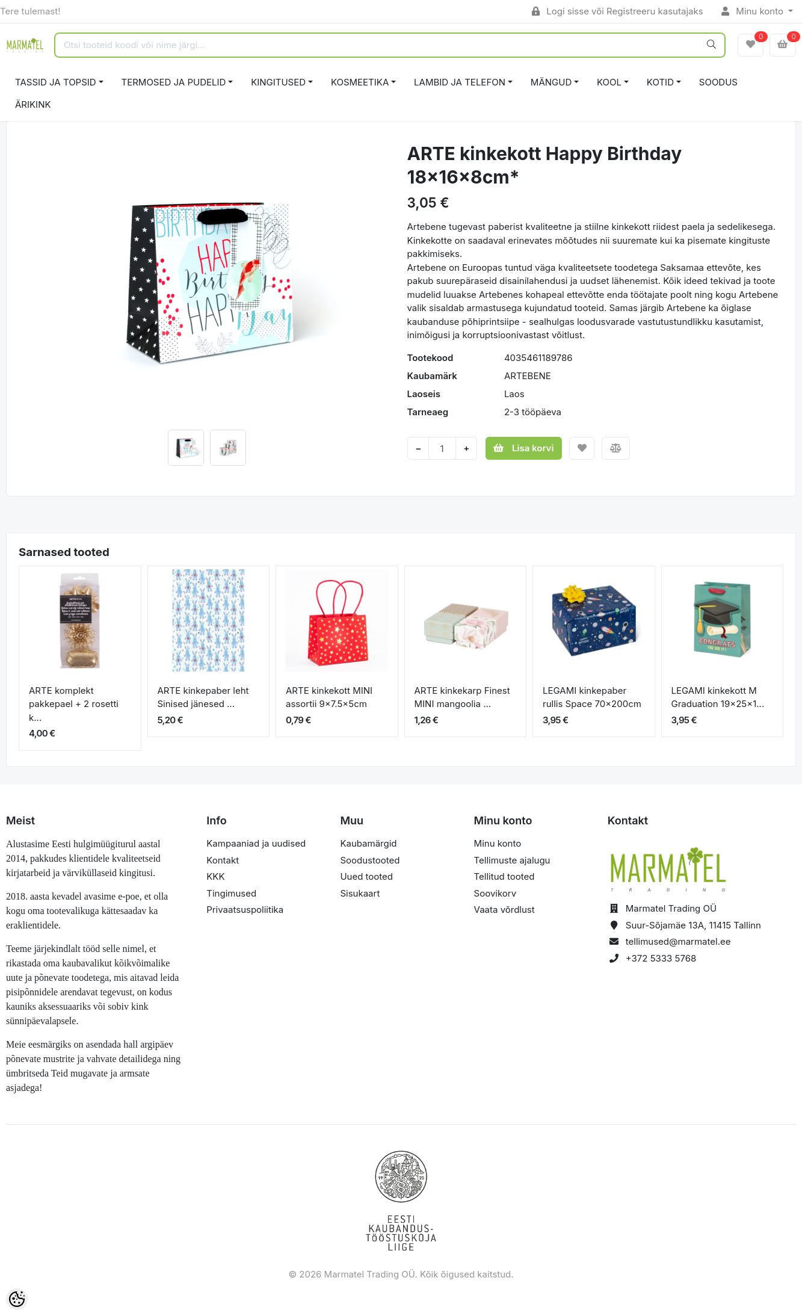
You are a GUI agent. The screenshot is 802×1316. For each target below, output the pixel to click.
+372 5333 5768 (661, 958)
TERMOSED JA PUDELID (174, 82)
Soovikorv (495, 893)
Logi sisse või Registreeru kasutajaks (617, 11)
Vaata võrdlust (504, 909)
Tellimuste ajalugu (512, 860)
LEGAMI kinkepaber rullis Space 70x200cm (592, 697)
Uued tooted (366, 876)
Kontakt (222, 860)
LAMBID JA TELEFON (459, 82)
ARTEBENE (527, 376)
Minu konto (753, 11)
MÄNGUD (551, 82)
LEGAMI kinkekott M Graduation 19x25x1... (718, 697)
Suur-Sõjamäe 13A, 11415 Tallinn (693, 925)
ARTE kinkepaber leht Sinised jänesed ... (203, 697)
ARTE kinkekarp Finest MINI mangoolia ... (462, 697)
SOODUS (718, 82)
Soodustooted (369, 860)
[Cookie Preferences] (17, 1299)
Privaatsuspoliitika (244, 909)
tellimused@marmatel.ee (678, 941)
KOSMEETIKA (360, 82)
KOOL (609, 82)
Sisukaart (360, 893)
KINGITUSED (278, 82)
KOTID (660, 82)
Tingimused (231, 893)
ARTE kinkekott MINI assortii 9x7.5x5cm (329, 697)
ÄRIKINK (33, 104)
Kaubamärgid (368, 843)
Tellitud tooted (504, 876)
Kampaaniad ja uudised (256, 843)
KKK (215, 876)
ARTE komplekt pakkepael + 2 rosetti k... (74, 704)
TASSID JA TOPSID (55, 82)
